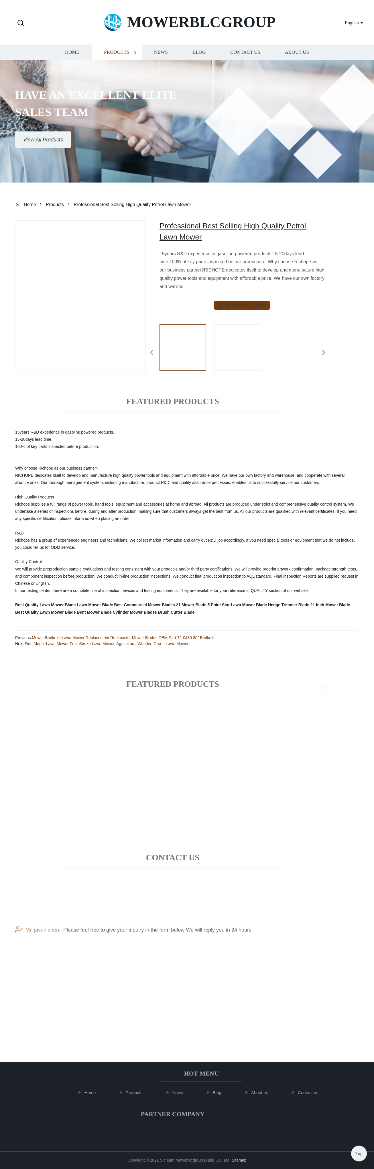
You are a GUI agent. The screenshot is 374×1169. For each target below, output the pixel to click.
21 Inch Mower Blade (330, 605)
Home (72, 56)
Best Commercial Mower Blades (144, 605)
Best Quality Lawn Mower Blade (45, 605)
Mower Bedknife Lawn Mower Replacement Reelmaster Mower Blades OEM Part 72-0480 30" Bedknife (124, 637)
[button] (20, 23)
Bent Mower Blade (94, 612)
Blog (199, 56)
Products (116, 56)
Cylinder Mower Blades (135, 612)
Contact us (245, 56)
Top (359, 1151)
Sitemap (239, 1160)
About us (297, 56)
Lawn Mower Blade (95, 605)
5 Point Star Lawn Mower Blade (237, 605)
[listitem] (187, 350)
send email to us (242, 305)
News (161, 56)
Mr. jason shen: (37, 940)
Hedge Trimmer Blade (288, 605)
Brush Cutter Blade (176, 612)
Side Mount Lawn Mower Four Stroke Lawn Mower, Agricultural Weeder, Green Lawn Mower (106, 643)
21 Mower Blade (191, 605)
